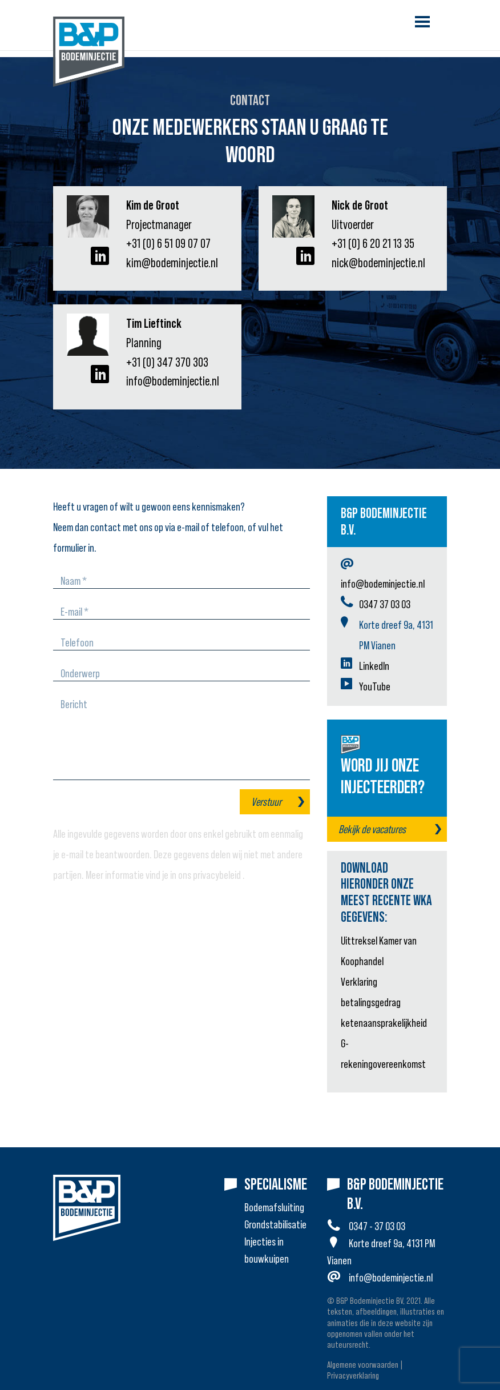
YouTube (374, 686)
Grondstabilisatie (275, 1224)
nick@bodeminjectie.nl (378, 263)
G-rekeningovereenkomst (383, 1053)
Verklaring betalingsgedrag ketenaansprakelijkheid (384, 1002)
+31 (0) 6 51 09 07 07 (168, 243)
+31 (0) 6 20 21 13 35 (373, 243)
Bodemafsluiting (274, 1207)
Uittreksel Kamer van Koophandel (379, 950)
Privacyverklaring (353, 1375)
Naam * (74, 580)
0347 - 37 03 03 (377, 1226)
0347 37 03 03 (384, 604)
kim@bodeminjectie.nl (172, 263)
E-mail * (74, 611)
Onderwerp (80, 673)
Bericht (74, 704)
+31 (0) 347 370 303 (167, 362)
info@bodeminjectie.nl (172, 381)
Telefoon (77, 642)
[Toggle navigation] (422, 22)
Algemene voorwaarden (362, 1364)
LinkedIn (374, 666)
